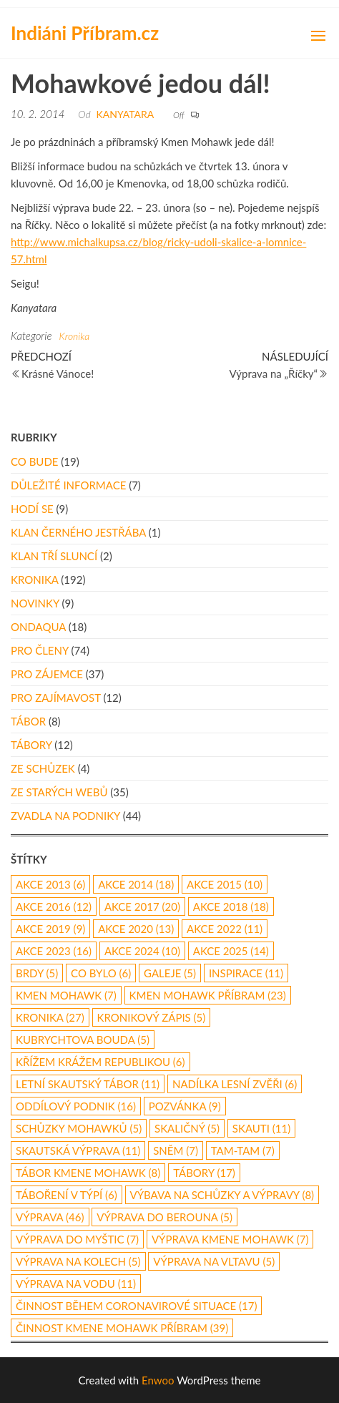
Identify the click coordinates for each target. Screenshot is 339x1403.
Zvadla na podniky (65, 815)
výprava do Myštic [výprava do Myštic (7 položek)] (77, 1239)
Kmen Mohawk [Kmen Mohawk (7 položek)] (66, 995)
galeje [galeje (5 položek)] (170, 973)
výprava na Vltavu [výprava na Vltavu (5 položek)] (214, 1261)
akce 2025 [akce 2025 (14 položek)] (231, 950)
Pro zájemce (47, 674)
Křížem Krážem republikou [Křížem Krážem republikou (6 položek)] (100, 1061)
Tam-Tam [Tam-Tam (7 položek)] (243, 1150)
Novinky (35, 603)
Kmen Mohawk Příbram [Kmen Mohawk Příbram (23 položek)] (207, 995)
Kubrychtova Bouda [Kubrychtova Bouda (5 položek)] (82, 1039)
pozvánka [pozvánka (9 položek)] (185, 1106)
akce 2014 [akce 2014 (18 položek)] (136, 884)
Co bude (34, 461)
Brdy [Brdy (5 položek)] (37, 973)
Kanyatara (125, 114)
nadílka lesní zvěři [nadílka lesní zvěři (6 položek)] (234, 1083)
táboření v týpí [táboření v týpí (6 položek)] (66, 1194)
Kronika (74, 336)
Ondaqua (38, 626)
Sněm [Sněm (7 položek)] (175, 1150)
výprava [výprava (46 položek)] (50, 1217)
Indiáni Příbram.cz (85, 32)
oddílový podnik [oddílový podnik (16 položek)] (76, 1106)
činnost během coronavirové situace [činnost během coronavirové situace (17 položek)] (136, 1305)
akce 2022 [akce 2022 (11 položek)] (224, 928)
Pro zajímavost (56, 697)
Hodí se (32, 508)
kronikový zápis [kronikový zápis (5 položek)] (151, 1017)
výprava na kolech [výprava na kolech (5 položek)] (78, 1261)
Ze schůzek (43, 768)
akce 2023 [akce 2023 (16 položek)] (54, 950)
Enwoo (158, 1380)
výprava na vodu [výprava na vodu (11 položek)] (76, 1283)
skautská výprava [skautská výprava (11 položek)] (78, 1150)
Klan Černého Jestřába (78, 532)
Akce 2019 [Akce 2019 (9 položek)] (50, 928)
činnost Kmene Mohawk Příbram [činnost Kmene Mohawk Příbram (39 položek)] (122, 1327)
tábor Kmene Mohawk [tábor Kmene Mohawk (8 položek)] (88, 1172)
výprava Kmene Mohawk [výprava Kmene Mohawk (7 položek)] (230, 1239)
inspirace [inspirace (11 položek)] (246, 973)
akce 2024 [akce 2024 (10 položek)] (142, 950)
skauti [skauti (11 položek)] (261, 1128)
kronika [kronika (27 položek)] (50, 1017)
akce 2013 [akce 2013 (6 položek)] (50, 884)
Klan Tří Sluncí (54, 555)
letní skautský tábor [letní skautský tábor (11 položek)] (87, 1083)
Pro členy (40, 650)
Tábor (28, 721)
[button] (318, 35)
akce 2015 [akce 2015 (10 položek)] (224, 884)
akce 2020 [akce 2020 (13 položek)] (136, 928)
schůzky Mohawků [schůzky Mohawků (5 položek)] (79, 1128)
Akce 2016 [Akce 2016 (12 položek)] (54, 906)
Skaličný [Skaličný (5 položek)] (187, 1128)
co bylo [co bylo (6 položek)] (101, 973)
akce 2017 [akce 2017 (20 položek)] (142, 906)
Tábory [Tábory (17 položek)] (204, 1172)
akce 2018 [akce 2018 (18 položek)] (231, 906)
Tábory (31, 744)
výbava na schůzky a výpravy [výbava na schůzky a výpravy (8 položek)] (222, 1194)
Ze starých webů (59, 792)
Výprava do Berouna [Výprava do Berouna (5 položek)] (164, 1217)
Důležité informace (68, 485)
